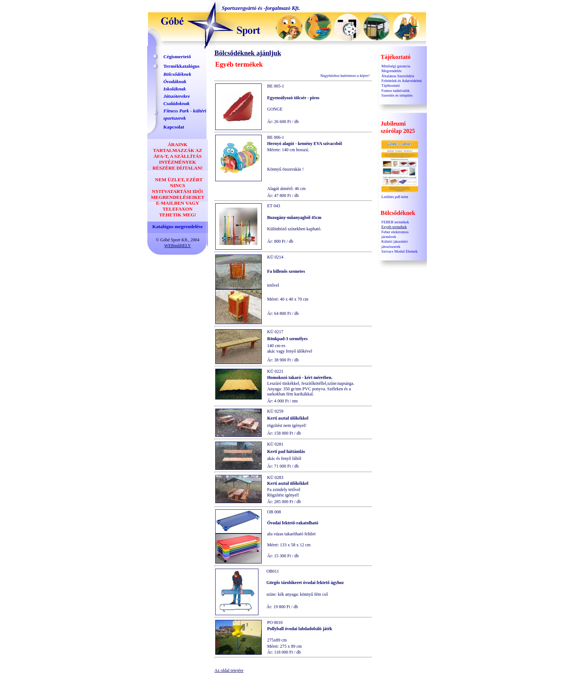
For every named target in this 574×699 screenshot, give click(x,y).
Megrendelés (391, 71)
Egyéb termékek (394, 227)
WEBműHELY (177, 245)
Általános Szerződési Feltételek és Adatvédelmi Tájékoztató (401, 81)
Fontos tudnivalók (395, 91)
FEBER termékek (395, 222)
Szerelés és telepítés (397, 95)
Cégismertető (177, 56)
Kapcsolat (173, 127)
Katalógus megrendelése (177, 226)
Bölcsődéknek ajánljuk (248, 53)
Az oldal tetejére (229, 670)
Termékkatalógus (181, 66)
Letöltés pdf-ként (399, 195)
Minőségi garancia (395, 66)
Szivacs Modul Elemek (399, 251)
